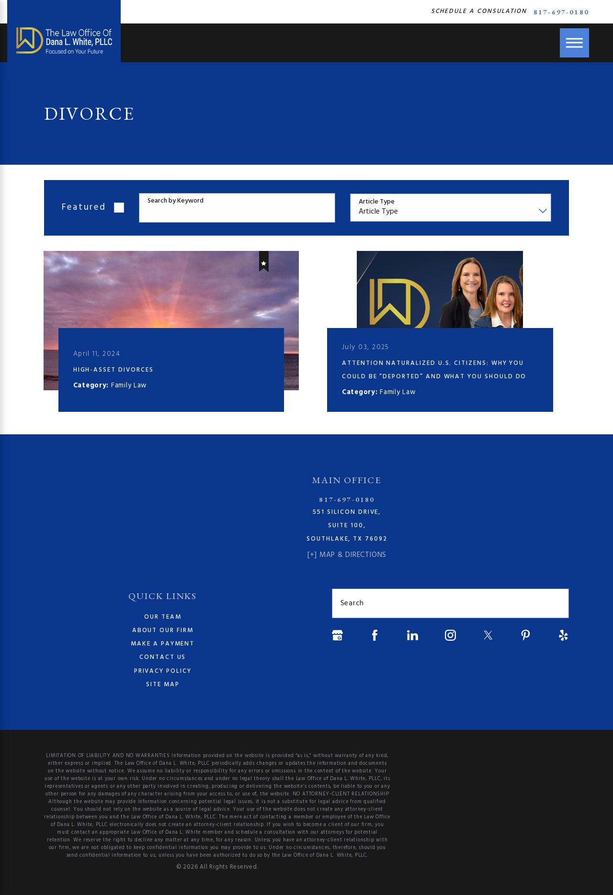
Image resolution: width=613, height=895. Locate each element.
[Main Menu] (574, 42)
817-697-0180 (561, 12)
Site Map (163, 685)
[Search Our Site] (556, 603)
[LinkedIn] (412, 635)
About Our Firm (162, 630)
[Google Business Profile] (337, 635)
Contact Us (162, 658)
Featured (84, 207)
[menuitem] (162, 617)
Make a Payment (162, 644)
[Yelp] (563, 635)
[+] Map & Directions (346, 555)
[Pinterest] (525, 635)
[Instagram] (450, 635)
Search (352, 603)
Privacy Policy (163, 671)
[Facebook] (374, 635)
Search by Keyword (176, 201)
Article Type (377, 202)
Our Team (163, 617)
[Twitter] (488, 635)
